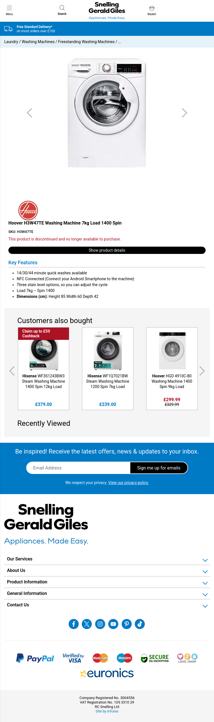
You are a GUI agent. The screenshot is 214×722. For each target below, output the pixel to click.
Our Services (19, 559)
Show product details (107, 250)
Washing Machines (38, 41)
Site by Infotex (106, 711)
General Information (27, 593)
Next (203, 371)
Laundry (11, 41)
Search (62, 10)
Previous (11, 371)
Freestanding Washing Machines (86, 41)
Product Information (27, 582)
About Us (16, 570)
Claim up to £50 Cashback (36, 333)
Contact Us (18, 604)
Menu (9, 10)
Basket (152, 10)
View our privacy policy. (128, 482)
